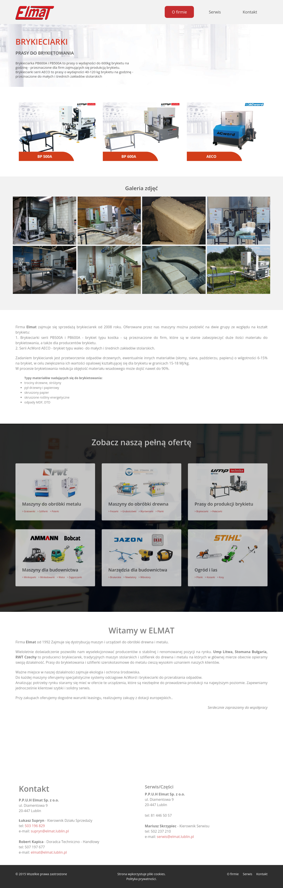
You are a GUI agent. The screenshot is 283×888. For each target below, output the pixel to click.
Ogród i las (206, 567)
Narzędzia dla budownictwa (137, 567)
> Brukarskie (114, 574)
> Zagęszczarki (74, 574)
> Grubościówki (128, 508)
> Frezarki (113, 508)
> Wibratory (145, 574)
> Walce (61, 574)
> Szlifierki (42, 508)
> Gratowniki (28, 508)
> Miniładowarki (46, 574)
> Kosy (220, 574)
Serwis (215, 12)
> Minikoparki (29, 574)
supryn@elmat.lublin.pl (50, 828)
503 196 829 (35, 822)
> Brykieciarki (201, 508)
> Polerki (54, 508)
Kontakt (250, 12)
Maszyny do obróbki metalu (51, 501)
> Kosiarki (210, 574)
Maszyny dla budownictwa (50, 567)
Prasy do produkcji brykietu (224, 501)
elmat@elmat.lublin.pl (49, 849)
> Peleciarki (216, 508)
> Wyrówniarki (146, 508)
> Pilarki (159, 508)
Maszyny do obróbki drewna (138, 501)
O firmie (179, 12)
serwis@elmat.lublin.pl (175, 833)
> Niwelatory (129, 574)
